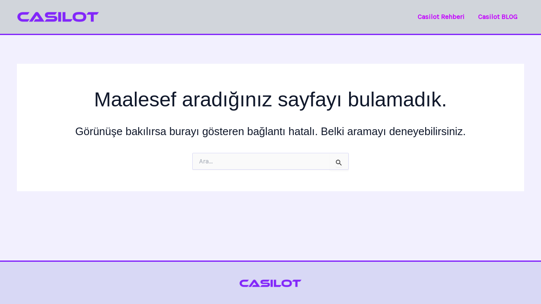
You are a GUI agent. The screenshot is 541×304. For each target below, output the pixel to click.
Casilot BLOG (497, 17)
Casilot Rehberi (441, 17)
